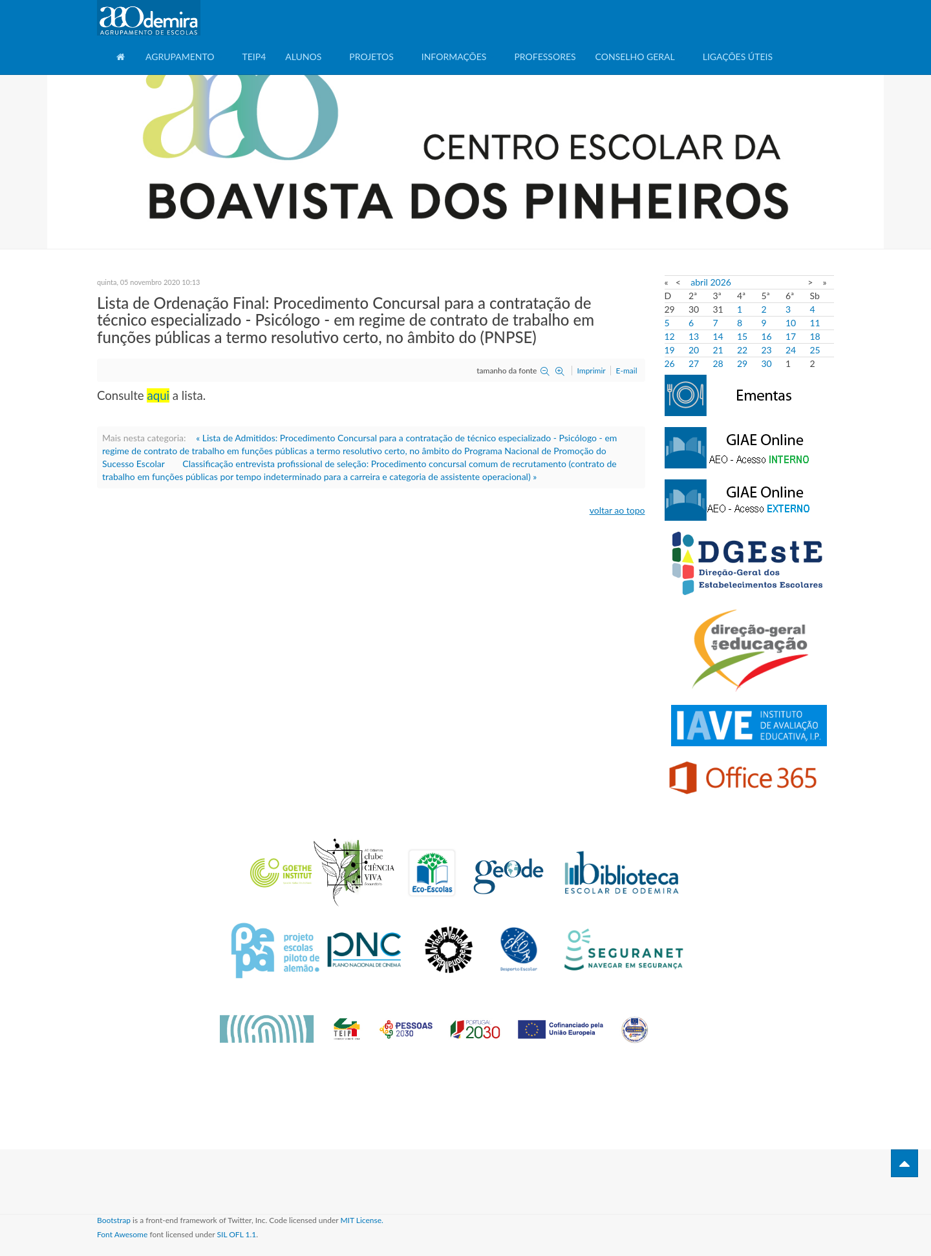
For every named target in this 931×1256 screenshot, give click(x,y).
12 (670, 336)
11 (815, 322)
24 (791, 349)
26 (670, 363)
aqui (158, 395)
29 (742, 363)
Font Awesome (122, 1234)
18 (815, 336)
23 (767, 349)
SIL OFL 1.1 (237, 1234)
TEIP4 (254, 56)
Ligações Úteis (738, 56)
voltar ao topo (617, 510)
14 (718, 336)
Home (121, 61)
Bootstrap (114, 1220)
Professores (544, 56)
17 (791, 336)
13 (694, 336)
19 (670, 349)
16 (767, 336)
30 (767, 363)
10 (791, 322)
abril (699, 282)
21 (718, 349)
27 (694, 363)
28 (718, 363)
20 (694, 349)
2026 (720, 282)
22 (742, 349)
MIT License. (361, 1220)
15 (742, 336)
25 (815, 349)
